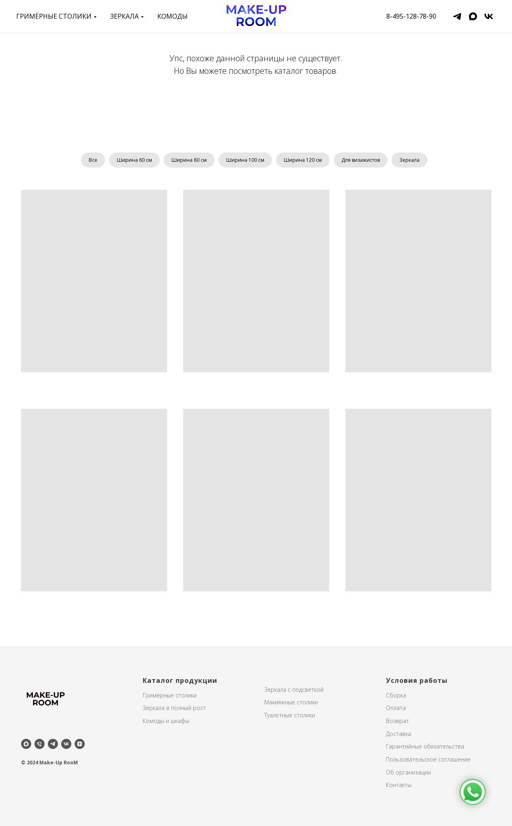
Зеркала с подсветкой (293, 689)
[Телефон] (39, 744)
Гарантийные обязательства (425, 746)
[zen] (80, 744)
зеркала (124, 16)
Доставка (398, 734)
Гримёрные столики (54, 16)
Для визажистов (360, 160)
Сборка (396, 695)
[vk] (489, 16)
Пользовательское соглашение (428, 759)
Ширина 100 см (245, 160)
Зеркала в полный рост (174, 708)
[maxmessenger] (473, 16)
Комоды (172, 16)
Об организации (408, 772)
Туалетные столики (289, 715)
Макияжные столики (291, 702)
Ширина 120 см (303, 160)
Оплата (396, 708)
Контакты (398, 785)
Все (93, 160)
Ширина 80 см (189, 160)
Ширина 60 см (134, 160)
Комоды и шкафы (166, 721)
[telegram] (457, 16)
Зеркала (409, 160)
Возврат (397, 721)
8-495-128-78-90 (411, 16)
